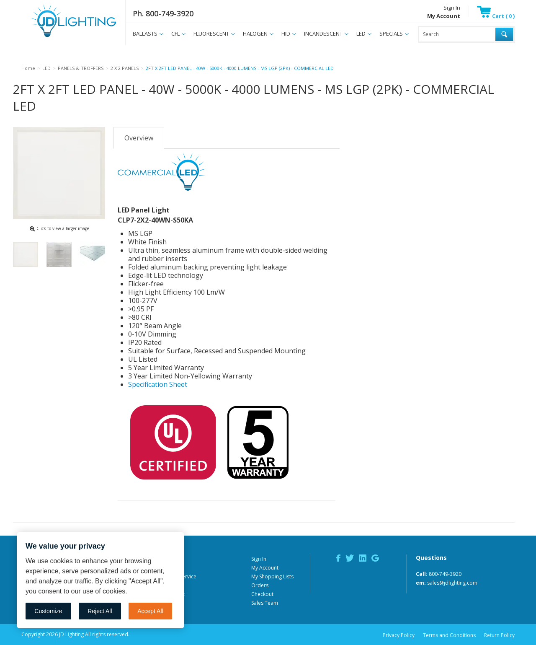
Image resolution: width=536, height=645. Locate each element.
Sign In (451, 7)
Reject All (100, 611)
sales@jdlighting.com (452, 582)
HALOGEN (255, 33)
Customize (48, 611)
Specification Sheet (157, 384)
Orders (259, 585)
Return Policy (499, 635)
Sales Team (264, 602)
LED (361, 33)
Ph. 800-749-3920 (163, 13)
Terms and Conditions (449, 635)
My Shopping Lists (272, 576)
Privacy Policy (399, 635)
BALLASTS (145, 33)
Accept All (150, 611)
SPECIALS (391, 33)
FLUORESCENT (211, 33)
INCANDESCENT (323, 33)
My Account (264, 567)
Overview (138, 137)
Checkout (262, 594)
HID (285, 33)
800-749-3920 (445, 574)
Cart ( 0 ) (496, 16)
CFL (175, 33)
